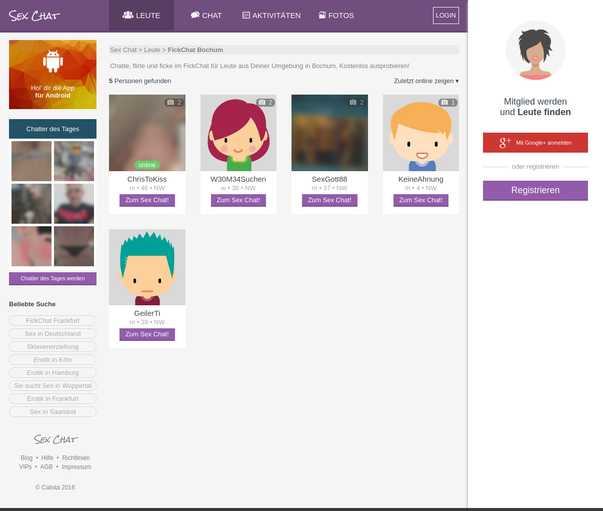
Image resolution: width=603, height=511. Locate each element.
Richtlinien (76, 457)
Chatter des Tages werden (52, 278)
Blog (26, 457)
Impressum (76, 466)
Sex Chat (123, 50)
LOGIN (446, 15)
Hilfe (48, 457)
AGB (46, 466)
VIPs (25, 466)
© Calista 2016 (55, 487)
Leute (152, 50)
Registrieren (535, 190)
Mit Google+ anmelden (536, 143)
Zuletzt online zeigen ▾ (426, 81)
